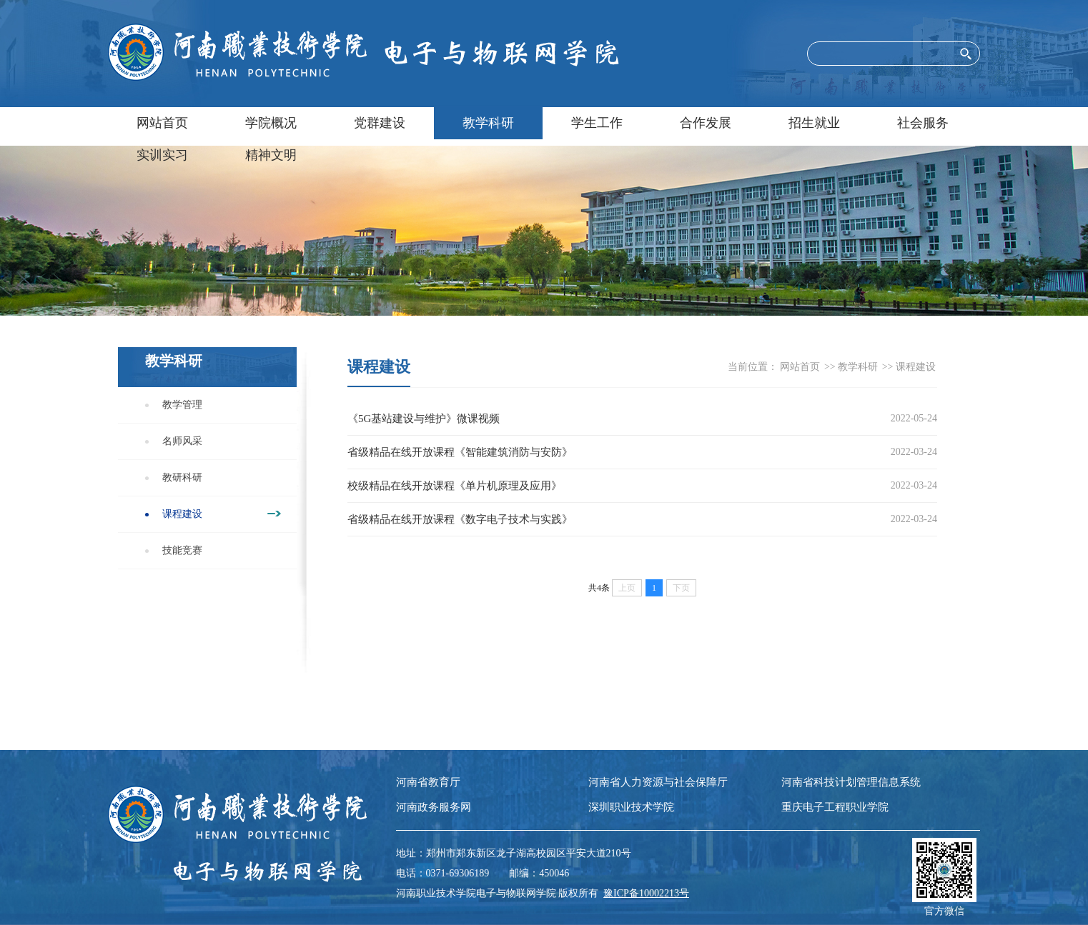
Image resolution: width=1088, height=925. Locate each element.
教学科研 (488, 123)
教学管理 (182, 404)
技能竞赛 (182, 550)
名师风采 (182, 441)
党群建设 (379, 123)
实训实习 (162, 155)
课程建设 (182, 514)
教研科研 (182, 477)
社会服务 (923, 123)
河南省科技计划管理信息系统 (851, 782)
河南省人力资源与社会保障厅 (658, 782)
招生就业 (814, 123)
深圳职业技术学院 (631, 807)
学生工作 (597, 123)
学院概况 (271, 123)
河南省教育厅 (428, 782)
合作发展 (705, 123)
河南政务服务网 (433, 807)
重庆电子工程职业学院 (835, 807)
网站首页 (162, 123)
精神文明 (271, 155)
